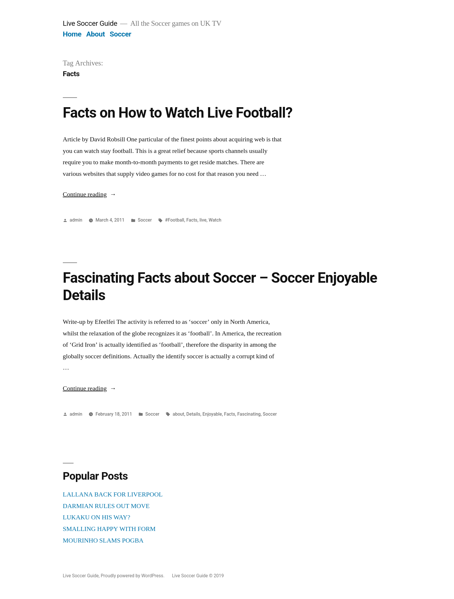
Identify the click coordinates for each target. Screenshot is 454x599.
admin (76, 220)
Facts (191, 220)
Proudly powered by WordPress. (133, 575)
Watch (214, 220)
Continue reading (89, 194)
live (202, 220)
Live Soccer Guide (90, 23)
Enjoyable (212, 414)
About (95, 34)
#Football (174, 220)
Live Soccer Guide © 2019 (198, 575)
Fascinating (249, 414)
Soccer (120, 34)
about (178, 414)
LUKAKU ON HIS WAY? (96, 517)
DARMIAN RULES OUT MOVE (106, 506)
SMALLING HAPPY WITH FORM (109, 529)
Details (193, 414)
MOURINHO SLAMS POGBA (103, 540)
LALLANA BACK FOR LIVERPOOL (113, 494)
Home (72, 34)
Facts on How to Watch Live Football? (177, 112)
